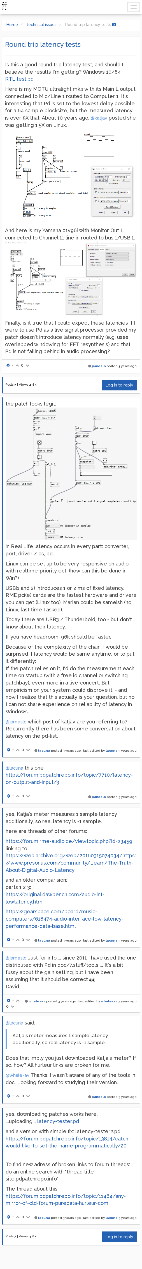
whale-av (37, 1001)
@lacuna (14, 768)
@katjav (99, 118)
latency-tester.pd (58, 1121)
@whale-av (17, 1075)
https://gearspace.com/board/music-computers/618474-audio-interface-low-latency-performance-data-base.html (65, 919)
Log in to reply (119, 385)
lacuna (44, 751)
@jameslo (16, 722)
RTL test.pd (19, 79)
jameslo (99, 366)
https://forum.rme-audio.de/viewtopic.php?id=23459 (69, 841)
